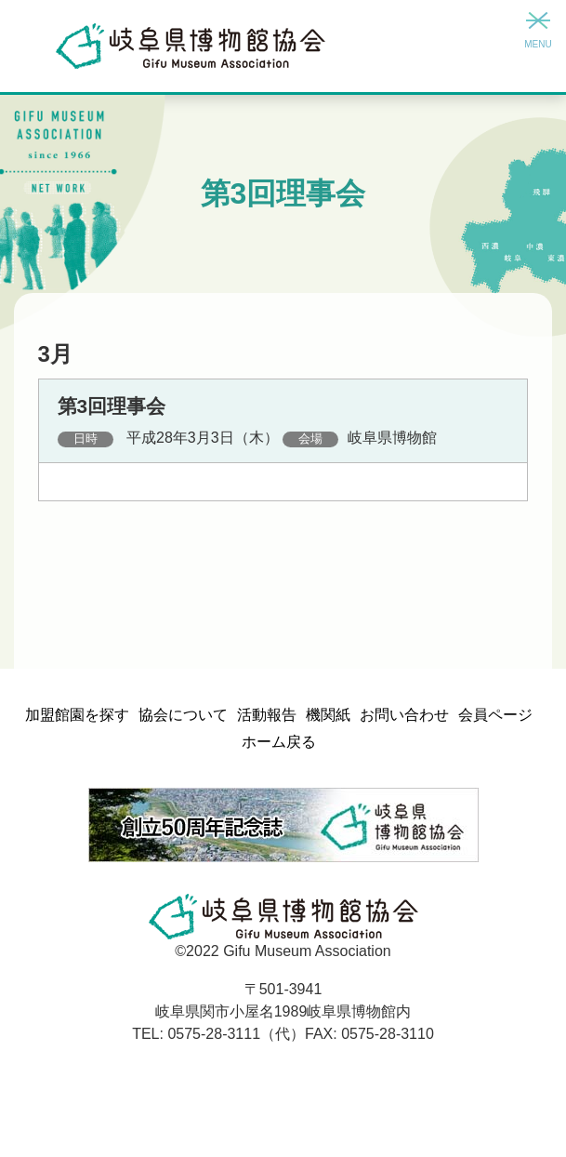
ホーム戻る (279, 742)
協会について (183, 715)
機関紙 (328, 715)
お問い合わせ (404, 715)
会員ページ (495, 715)
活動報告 (266, 715)
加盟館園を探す (77, 715)
